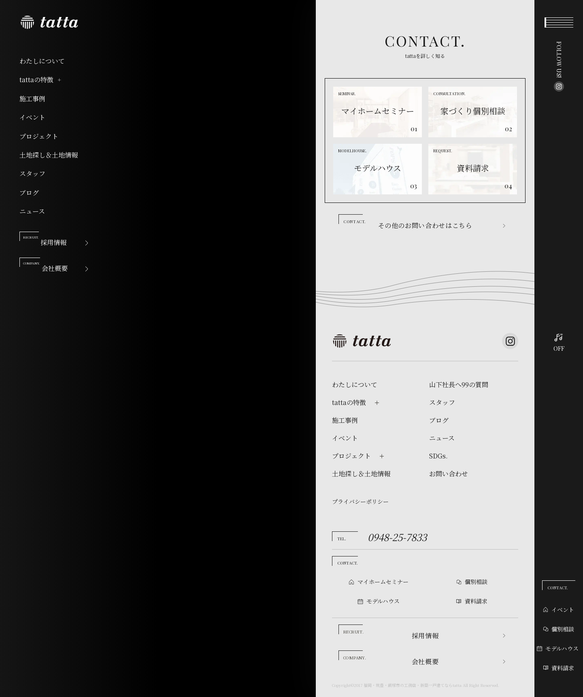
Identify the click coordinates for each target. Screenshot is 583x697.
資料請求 (558, 668)
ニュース (32, 211)
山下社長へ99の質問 (458, 385)
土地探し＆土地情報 (48, 155)
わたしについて (42, 61)
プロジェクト (38, 136)
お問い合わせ (448, 474)
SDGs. (438, 456)
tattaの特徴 (40, 79)
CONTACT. (557, 587)
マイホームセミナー (383, 582)
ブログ (29, 192)
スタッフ (32, 173)
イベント (32, 117)
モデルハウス (558, 648)
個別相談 (558, 629)
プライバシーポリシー (360, 501)
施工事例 (32, 98)
